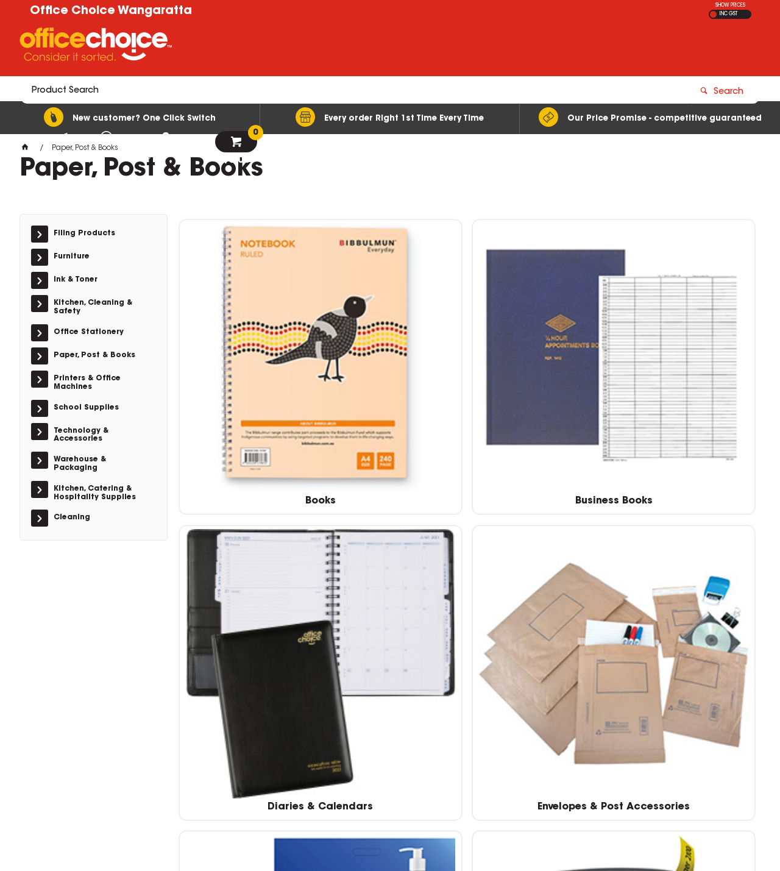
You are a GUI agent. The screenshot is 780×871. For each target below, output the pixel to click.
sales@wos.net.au (577, 707)
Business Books (394, 378)
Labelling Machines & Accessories (394, 578)
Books (247, 378)
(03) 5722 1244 (575, 696)
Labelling (247, 573)
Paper (687, 573)
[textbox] (319, 47)
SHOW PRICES (730, 5)
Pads (540, 573)
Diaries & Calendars (540, 378)
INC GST (728, 14)
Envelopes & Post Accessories (687, 383)
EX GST (713, 14)
